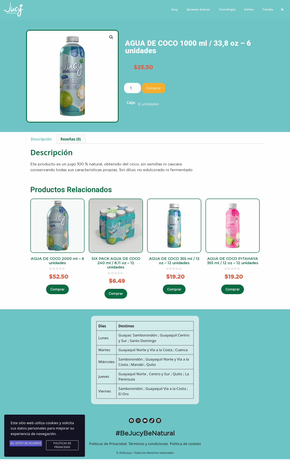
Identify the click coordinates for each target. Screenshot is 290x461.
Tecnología (226, 9)
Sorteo (249, 9)
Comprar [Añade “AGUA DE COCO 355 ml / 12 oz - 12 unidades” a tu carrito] (174, 289)
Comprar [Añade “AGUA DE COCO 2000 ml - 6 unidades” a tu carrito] (57, 289)
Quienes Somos (198, 9)
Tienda (267, 9)
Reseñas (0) (71, 139)
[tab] (41, 139)
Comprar (153, 88)
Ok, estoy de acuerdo (25, 443)
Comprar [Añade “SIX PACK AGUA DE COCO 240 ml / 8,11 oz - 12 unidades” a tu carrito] (116, 293)
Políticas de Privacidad (62, 445)
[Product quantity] (132, 88)
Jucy (174, 9)
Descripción (41, 139)
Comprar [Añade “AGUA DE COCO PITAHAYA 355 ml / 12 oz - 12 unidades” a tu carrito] (232, 289)
